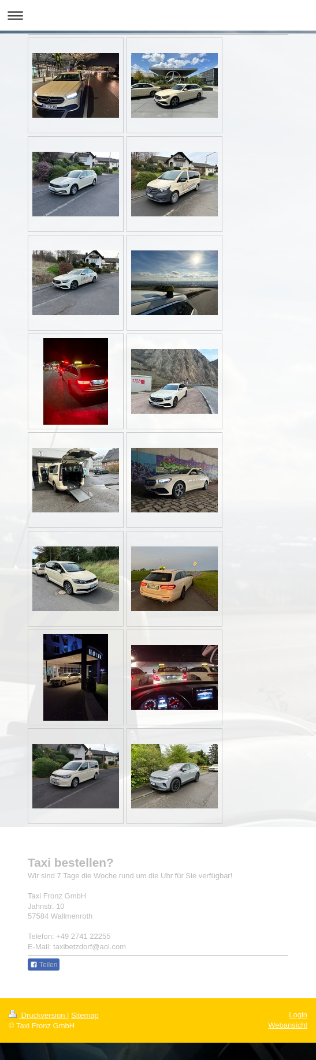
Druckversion (38, 1015)
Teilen (43, 965)
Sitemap (85, 1015)
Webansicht (287, 1025)
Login (298, 1014)
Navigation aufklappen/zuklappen (158, 15)
